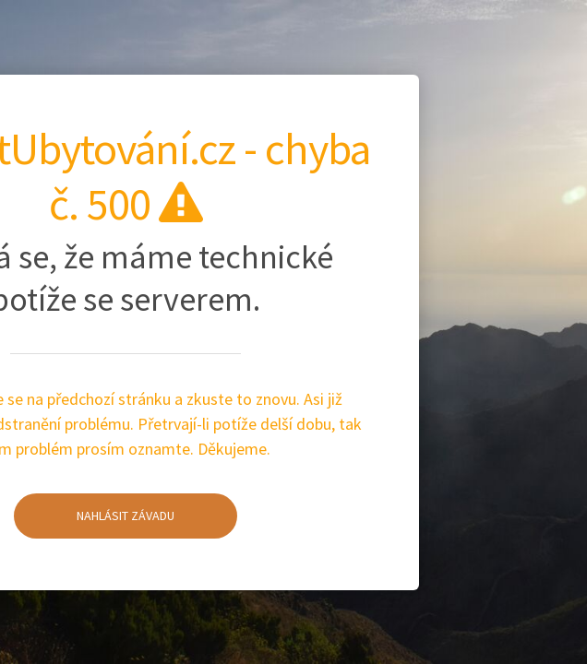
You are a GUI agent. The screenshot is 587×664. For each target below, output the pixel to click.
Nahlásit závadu (94, 514)
